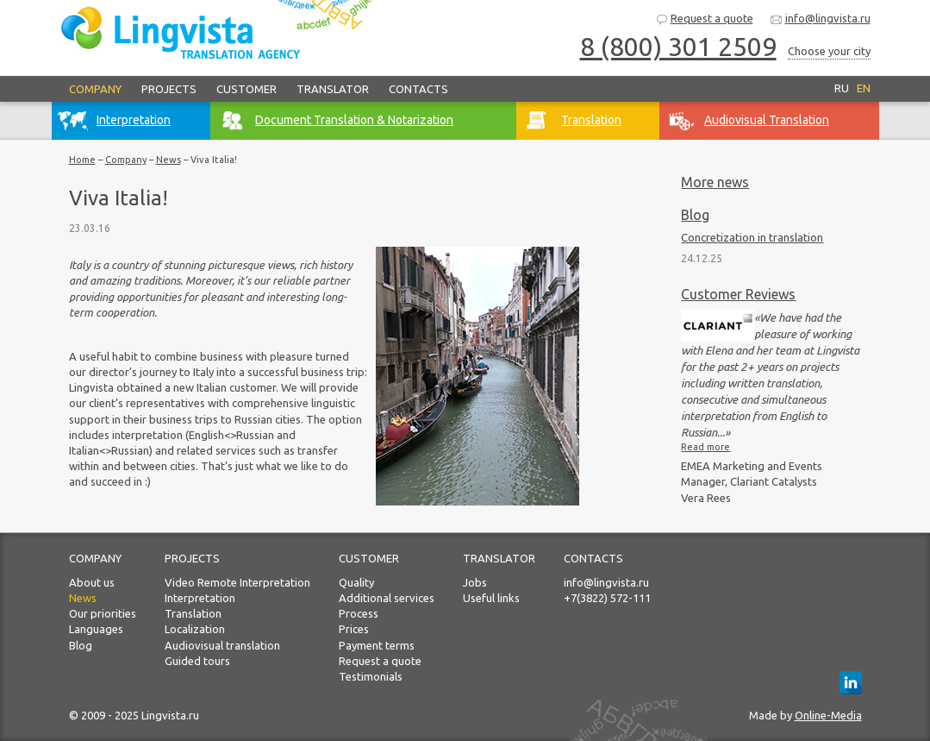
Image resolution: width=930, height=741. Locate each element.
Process (358, 613)
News (168, 159)
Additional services (386, 598)
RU (841, 88)
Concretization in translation (752, 237)
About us (92, 582)
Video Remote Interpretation (237, 582)
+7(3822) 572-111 (607, 598)
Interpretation (200, 598)
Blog (695, 215)
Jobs (475, 582)
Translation (193, 613)
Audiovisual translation (222, 645)
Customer (246, 89)
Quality (356, 582)
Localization (195, 629)
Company (95, 89)
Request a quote (704, 19)
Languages (96, 629)
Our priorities (102, 613)
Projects (169, 89)
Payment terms (377, 645)
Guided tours (197, 661)
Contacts (418, 89)
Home (82, 159)
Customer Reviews (738, 294)
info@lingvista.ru (820, 19)
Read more (705, 447)
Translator (332, 89)
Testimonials (371, 676)
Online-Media (828, 715)
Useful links (491, 598)
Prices (354, 629)
